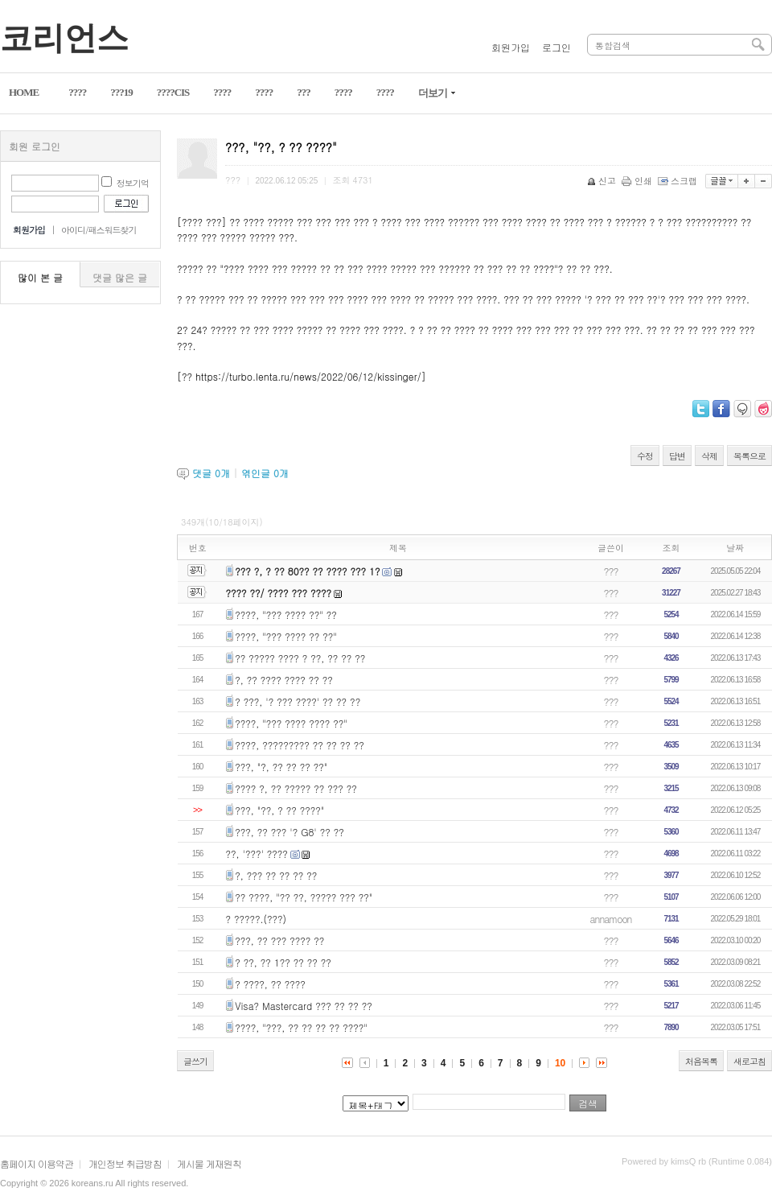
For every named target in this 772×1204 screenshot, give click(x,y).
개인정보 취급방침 (125, 1163)
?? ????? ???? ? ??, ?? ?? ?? (300, 658)
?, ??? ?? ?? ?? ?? (276, 875)
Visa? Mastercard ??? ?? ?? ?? (303, 1005)
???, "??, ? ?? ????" (279, 810)
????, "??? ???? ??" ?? (286, 614)
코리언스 (64, 38)
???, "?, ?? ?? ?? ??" (281, 766)
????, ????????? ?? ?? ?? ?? (299, 745)
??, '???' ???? (257, 853)
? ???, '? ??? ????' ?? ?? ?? (297, 701)
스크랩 (678, 181)
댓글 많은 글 (119, 277)
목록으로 (749, 456)
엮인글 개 (265, 473)
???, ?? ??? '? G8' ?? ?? (289, 832)
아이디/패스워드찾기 (99, 230)
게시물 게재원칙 (209, 1163)
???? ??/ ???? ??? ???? (279, 593)
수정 (645, 456)
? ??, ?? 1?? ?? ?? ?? (283, 962)
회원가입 (510, 47)
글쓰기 (195, 1061)
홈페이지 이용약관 (36, 1163)
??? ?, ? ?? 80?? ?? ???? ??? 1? (307, 571)
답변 (677, 456)
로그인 (556, 47)
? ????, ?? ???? (270, 984)
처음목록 (701, 1061)
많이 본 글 (40, 277)
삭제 (709, 456)
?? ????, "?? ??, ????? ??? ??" (303, 897)
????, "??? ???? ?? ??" (286, 636)
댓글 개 (211, 473)
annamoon (611, 919)
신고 (602, 181)
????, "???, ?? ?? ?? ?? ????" (301, 1027)
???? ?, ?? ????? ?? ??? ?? (296, 788)
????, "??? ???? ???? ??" (291, 723)
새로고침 (749, 1061)
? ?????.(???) (256, 919)
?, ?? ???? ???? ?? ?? (284, 680)
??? (611, 571)
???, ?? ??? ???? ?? (279, 940)
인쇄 (638, 181)
